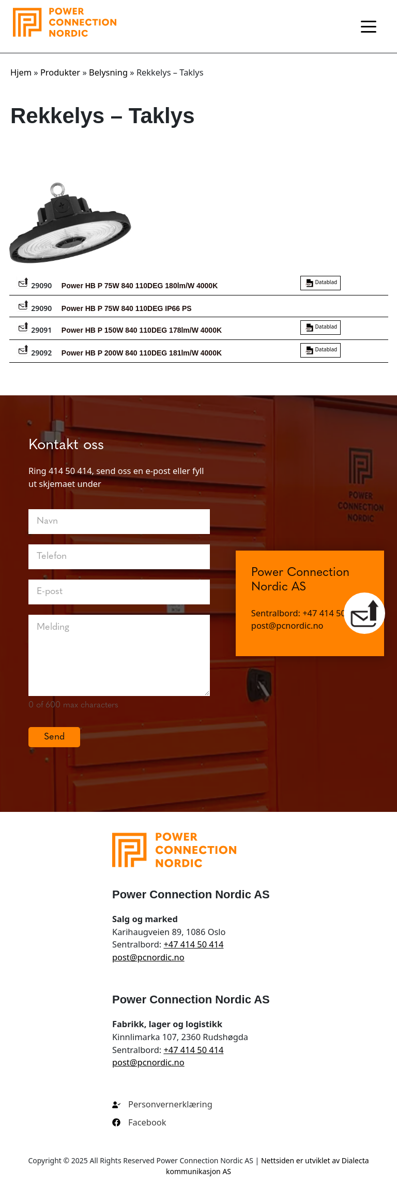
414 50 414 (70, 471)
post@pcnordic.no (287, 630)
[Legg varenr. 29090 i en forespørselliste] (23, 282)
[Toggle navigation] (368, 26)
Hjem (21, 72)
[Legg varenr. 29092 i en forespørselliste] (23, 349)
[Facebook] (139, 1122)
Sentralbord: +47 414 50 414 (306, 618)
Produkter (60, 72)
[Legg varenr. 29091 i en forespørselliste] (23, 326)
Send (54, 737)
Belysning (108, 72)
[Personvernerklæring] (162, 1104)
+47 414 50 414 (193, 944)
